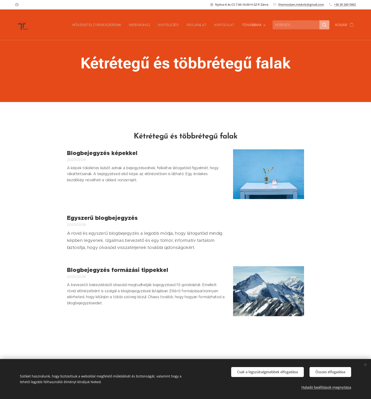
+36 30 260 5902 (345, 4)
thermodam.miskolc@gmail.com (301, 4)
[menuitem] (65, 25)
